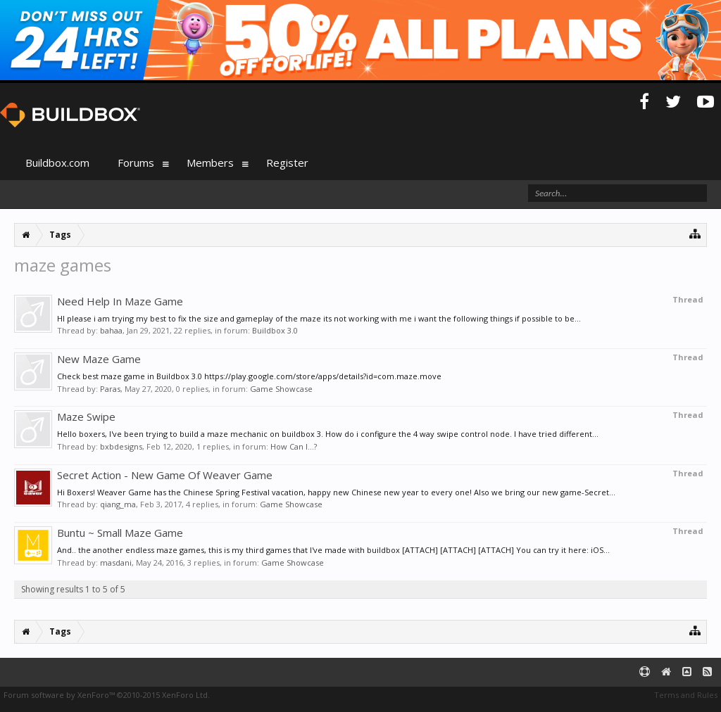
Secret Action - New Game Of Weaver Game (164, 475)
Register (287, 162)
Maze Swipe (86, 416)
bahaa (111, 330)
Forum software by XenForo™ (107, 694)
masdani (116, 562)
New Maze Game (99, 359)
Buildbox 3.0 (275, 330)
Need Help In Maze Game (120, 301)
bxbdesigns (121, 446)
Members (210, 162)
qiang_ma (118, 504)
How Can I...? (293, 446)
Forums (136, 162)
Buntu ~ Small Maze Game (120, 533)
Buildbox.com (57, 162)
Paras (110, 388)
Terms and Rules (685, 694)
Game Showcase (281, 388)
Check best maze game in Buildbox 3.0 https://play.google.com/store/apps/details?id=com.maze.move (249, 376)
